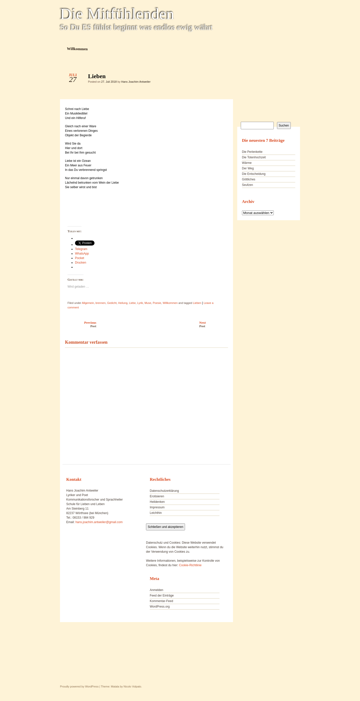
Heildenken (157, 502)
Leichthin (156, 513)
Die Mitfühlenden (117, 14)
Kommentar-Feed (161, 601)
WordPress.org (160, 606)
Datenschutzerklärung (164, 491)
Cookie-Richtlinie (190, 565)
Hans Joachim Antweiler (135, 81)
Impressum (157, 507)
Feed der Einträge (162, 595)
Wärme (247, 163)
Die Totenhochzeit (254, 157)
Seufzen (247, 185)
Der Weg (248, 168)
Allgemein (88, 302)
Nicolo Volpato (132, 686)
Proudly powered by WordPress (79, 686)
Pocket (79, 258)
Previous (79, 324)
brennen (101, 302)
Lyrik (140, 302)
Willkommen (77, 49)
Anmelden (156, 590)
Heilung (122, 302)
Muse (147, 302)
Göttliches (248, 179)
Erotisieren (157, 496)
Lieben (220, 77)
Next (214, 324)
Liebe (132, 302)
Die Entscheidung (254, 174)
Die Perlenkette (252, 152)
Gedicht (111, 302)
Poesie (157, 302)
